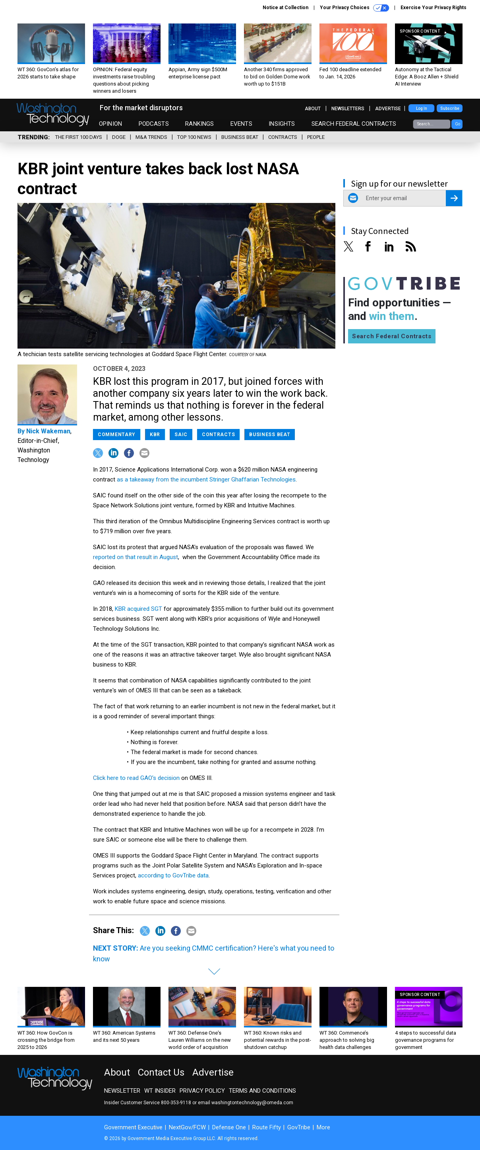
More (323, 1127)
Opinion (110, 123)
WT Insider (160, 1090)
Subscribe (449, 108)
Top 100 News (194, 137)
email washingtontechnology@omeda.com (245, 1102)
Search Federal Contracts (354, 123)
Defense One (229, 1127)
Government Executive (133, 1127)
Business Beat (239, 137)
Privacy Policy (202, 1090)
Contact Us (161, 1072)
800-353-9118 (176, 1102)
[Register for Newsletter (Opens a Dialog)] (454, 198)
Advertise (388, 108)
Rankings (199, 123)
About (313, 108)
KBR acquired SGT (138, 608)
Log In (421, 108)
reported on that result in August (135, 557)
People (316, 137)
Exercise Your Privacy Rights (433, 7)
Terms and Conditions (262, 1090)
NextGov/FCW (187, 1127)
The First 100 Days (78, 137)
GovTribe (298, 1127)
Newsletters (347, 108)
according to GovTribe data (173, 875)
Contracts (282, 137)
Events (241, 123)
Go (457, 124)
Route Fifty (266, 1127)
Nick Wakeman (48, 431)
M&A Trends (151, 137)
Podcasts (154, 123)
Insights (282, 123)
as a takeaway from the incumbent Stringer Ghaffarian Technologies (206, 479)
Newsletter (122, 1090)
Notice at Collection (285, 7)
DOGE (119, 137)
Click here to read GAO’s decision (136, 778)
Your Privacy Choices (354, 8)
